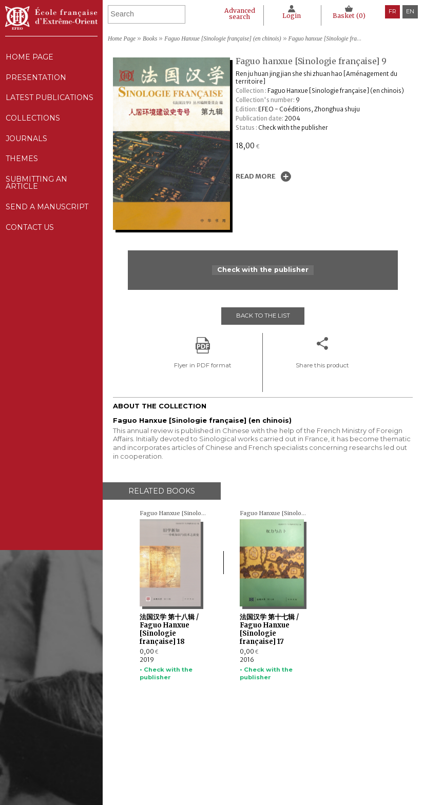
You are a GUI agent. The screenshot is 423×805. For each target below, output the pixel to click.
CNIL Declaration (327, 753)
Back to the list (263, 315)
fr (392, 11)
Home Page (29, 57)
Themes (208, 772)
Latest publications (49, 102)
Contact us (29, 242)
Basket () (348, 15)
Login (290, 15)
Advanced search (237, 14)
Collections (217, 753)
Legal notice (320, 743)
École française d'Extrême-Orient (51, 18)
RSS (308, 789)
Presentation (35, 80)
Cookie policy (321, 763)
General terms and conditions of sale (348, 775)
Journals (212, 763)
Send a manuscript (46, 220)
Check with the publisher (263, 270)
